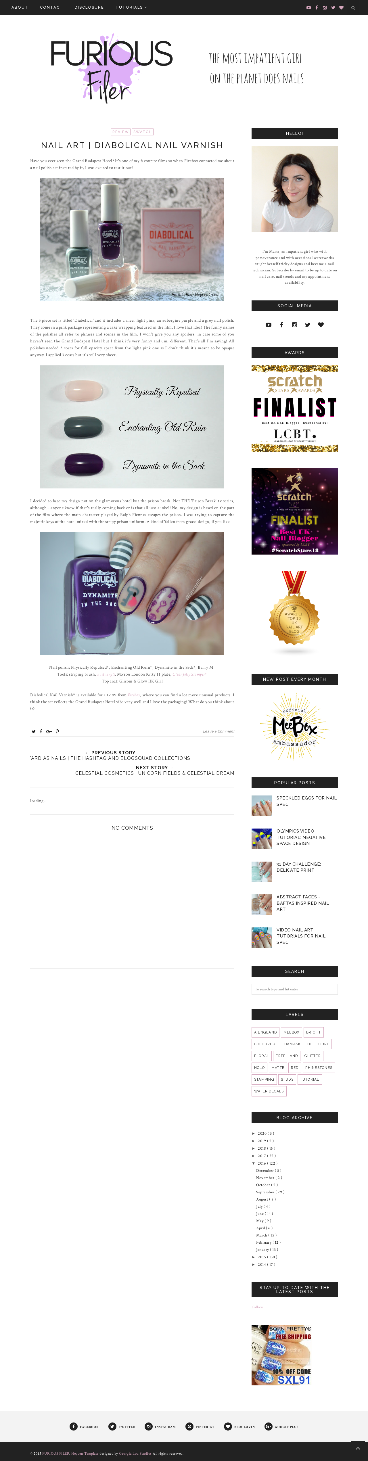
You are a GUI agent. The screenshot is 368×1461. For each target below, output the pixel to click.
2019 (262, 1141)
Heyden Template (85, 1453)
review (120, 132)
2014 (262, 1264)
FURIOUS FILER (56, 1453)
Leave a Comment (219, 731)
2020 (263, 1133)
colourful (266, 1044)
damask (292, 1044)
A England (265, 1032)
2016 (262, 1163)
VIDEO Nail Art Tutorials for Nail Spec (301, 936)
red (295, 1068)
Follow (257, 1307)
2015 (262, 1257)
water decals (269, 1091)
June (260, 1213)
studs (287, 1079)
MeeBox (291, 1032)
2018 (262, 1148)
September (265, 1192)
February (264, 1242)
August (262, 1199)
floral (261, 1056)
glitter (312, 1056)
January (263, 1249)
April (261, 1228)
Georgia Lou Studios (135, 1453)
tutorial (309, 1079)
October (263, 1185)
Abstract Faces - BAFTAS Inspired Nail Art (303, 903)
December (265, 1170)
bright (313, 1032)
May (260, 1221)
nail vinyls (106, 674)
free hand (287, 1056)
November (265, 1177)
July (260, 1206)
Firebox (134, 695)
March (262, 1235)
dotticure (318, 1044)
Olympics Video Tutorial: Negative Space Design (301, 837)
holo (259, 1068)
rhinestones (318, 1068)
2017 (262, 1156)
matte (277, 1068)
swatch (142, 132)
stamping (264, 1079)
